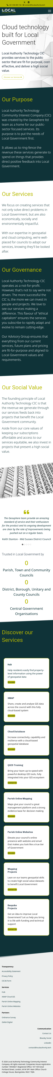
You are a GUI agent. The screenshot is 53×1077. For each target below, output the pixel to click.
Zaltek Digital (7, 1022)
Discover (11, 682)
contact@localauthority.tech (35, 5)
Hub (10, 664)
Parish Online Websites (20, 832)
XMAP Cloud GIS (8, 997)
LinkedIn (47, 1043)
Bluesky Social (45, 1038)
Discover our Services (13, 77)
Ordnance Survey (9, 1017)
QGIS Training (15, 765)
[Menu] (49, 11)
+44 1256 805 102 (15, 5)
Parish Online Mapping (20, 798)
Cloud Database (16, 731)
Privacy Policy (7, 976)
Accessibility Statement (11, 971)
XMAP (11, 698)
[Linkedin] (28, 2)
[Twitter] (24, 2)
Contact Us (12, 783)
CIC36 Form (6, 981)
